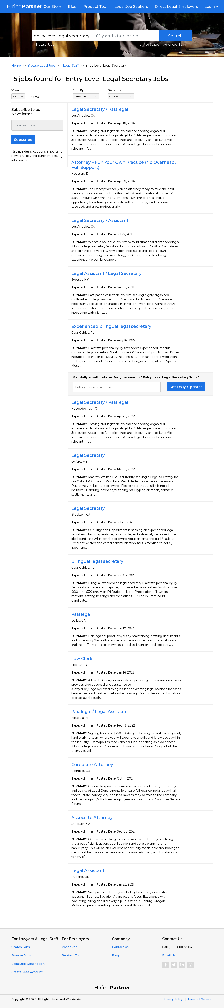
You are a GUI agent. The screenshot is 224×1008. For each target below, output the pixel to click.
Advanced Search (176, 45)
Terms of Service (199, 999)
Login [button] (210, 6)
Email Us (168, 955)
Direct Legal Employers (176, 6)
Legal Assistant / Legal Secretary (106, 273)
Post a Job (70, 947)
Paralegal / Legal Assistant (99, 711)
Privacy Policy (173, 999)
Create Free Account (27, 972)
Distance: (115, 90)
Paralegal (81, 614)
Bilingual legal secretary (97, 561)
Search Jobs (20, 947)
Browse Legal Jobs (41, 65)
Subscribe (23, 140)
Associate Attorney (92, 817)
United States (149, 45)
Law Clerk (81, 658)
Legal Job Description (28, 964)
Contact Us (120, 947)
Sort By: (78, 90)
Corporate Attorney (92, 764)
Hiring (24, 6)
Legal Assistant (87, 870)
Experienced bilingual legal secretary (111, 326)
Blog (72, 6)
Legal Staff (70, 65)
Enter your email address (93, 387)
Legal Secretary (88, 455)
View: (15, 90)
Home (16, 65)
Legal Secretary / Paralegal (99, 109)
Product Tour (95, 6)
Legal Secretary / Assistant (99, 220)
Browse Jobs (44, 45)
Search (175, 35)
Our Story (52, 6)
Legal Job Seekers (131, 6)
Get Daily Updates (186, 387)
